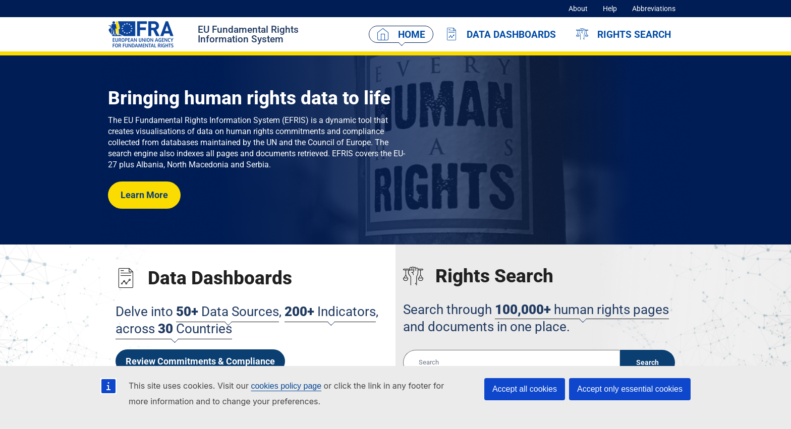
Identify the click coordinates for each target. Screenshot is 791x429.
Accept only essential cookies (630, 389)
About (578, 9)
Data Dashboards (511, 34)
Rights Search (634, 34)
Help (610, 9)
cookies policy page (286, 386)
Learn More (144, 195)
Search (647, 362)
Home (411, 34)
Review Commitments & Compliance (200, 361)
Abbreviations (653, 9)
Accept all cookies (524, 389)
